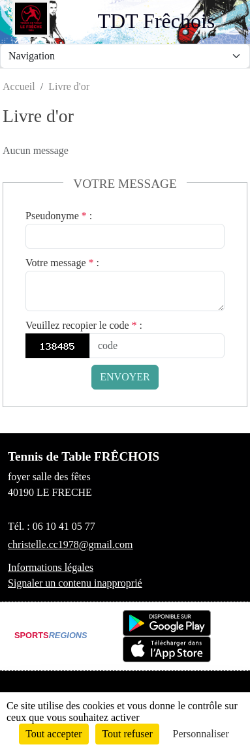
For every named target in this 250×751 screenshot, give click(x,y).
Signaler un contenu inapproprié (75, 583)
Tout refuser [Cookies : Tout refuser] (127, 733)
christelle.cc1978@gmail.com (70, 544)
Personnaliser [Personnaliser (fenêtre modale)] (201, 733)
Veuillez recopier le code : (83, 325)
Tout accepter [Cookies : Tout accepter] (53, 733)
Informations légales (50, 567)
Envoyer (124, 376)
